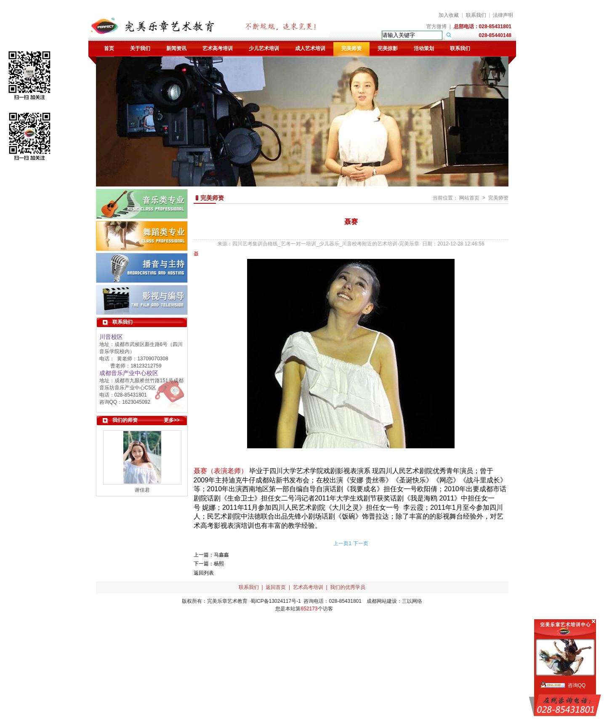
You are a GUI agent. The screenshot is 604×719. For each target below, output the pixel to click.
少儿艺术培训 (264, 48)
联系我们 (476, 15)
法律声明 (503, 15)
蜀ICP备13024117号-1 (275, 601)
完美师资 (351, 48)
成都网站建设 (382, 601)
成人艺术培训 (310, 48)
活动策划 (424, 48)
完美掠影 (388, 48)
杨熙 (219, 564)
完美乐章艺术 (222, 601)
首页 (109, 48)
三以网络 (412, 601)
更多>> (172, 420)
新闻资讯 (176, 48)
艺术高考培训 (217, 48)
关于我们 (140, 48)
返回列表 (204, 573)
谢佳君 (142, 490)
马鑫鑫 (221, 555)
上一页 (341, 543)
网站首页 (469, 198)
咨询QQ (577, 685)
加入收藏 (449, 15)
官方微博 (436, 26)
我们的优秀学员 (347, 587)
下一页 (360, 543)
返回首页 (276, 587)
